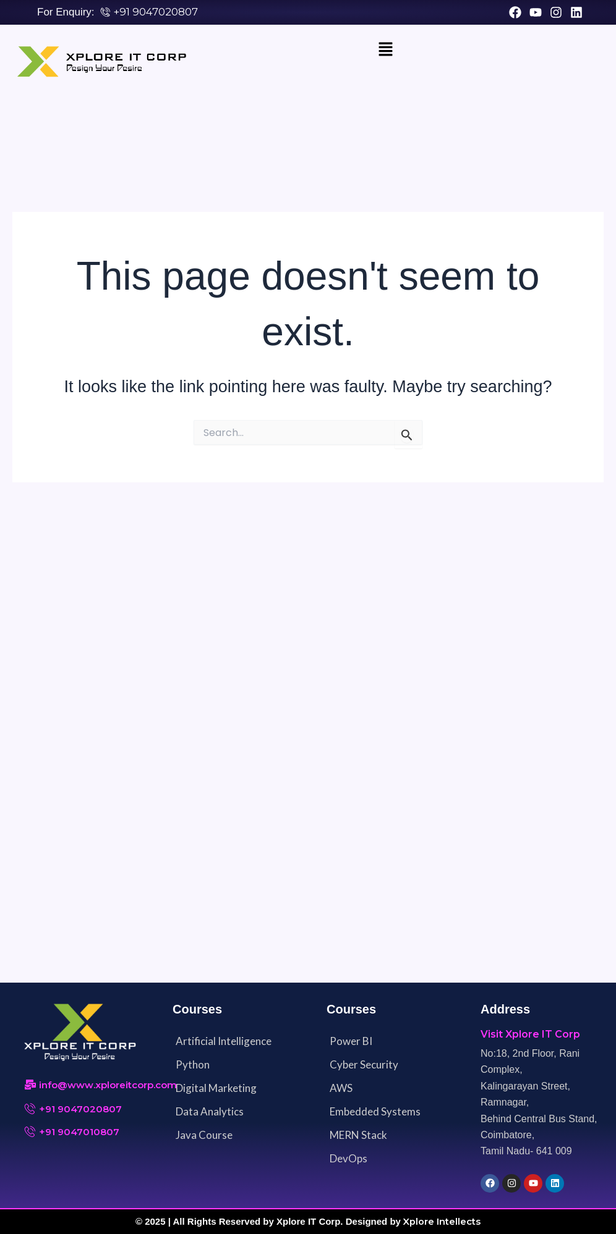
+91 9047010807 (79, 1132)
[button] (386, 50)
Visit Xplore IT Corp (530, 1035)
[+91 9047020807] (30, 1109)
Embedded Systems (375, 1112)
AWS (341, 1088)
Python (193, 1065)
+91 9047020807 (155, 12)
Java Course (204, 1135)
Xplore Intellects (442, 1222)
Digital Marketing (216, 1088)
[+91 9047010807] (30, 1132)
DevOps (348, 1158)
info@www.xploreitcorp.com (108, 1085)
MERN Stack (358, 1135)
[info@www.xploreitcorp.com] (30, 1086)
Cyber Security (364, 1065)
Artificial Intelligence (224, 1041)
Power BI (351, 1041)
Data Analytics (210, 1112)
